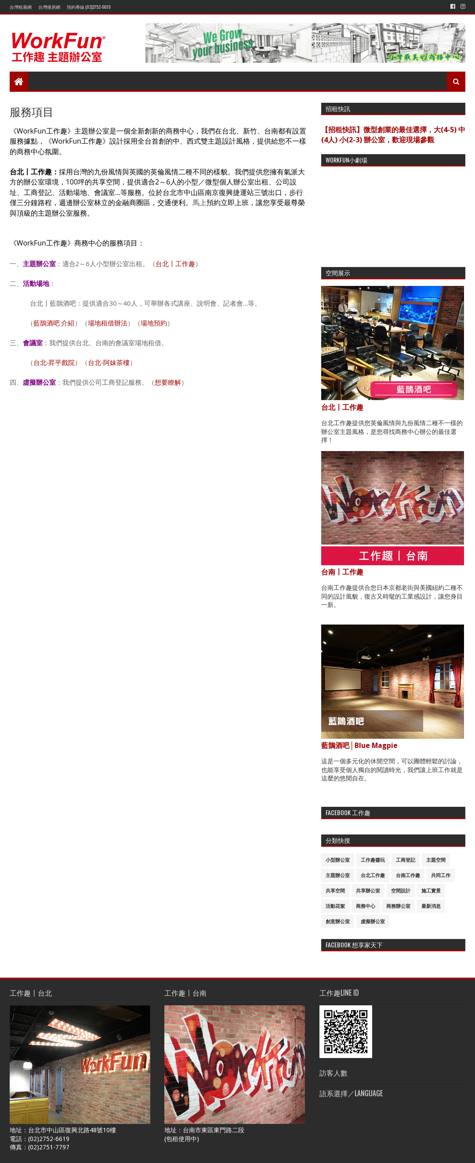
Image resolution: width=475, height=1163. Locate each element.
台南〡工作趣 (342, 572)
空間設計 (400, 891)
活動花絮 (335, 906)
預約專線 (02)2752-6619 (89, 7)
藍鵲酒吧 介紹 (54, 322)
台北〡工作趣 (175, 263)
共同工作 (440, 875)
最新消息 (431, 906)
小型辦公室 (338, 860)
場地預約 (154, 322)
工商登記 (405, 860)
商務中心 (365, 906)
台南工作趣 (408, 875)
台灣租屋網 (21, 7)
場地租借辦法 (107, 322)
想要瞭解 (168, 382)
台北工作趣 (373, 875)
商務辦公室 (398, 906)
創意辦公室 (338, 922)
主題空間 (436, 860)
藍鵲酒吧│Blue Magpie (359, 745)
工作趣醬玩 (373, 860)
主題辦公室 (338, 875)
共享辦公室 (368, 891)
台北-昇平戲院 (54, 362)
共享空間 (335, 891)
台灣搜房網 (49, 7)
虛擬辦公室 (373, 922)
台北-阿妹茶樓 (109, 362)
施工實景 (431, 891)
